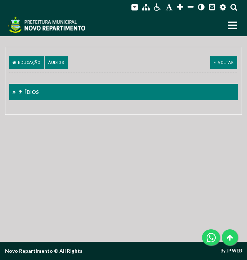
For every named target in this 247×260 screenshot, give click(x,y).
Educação (27, 62)
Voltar (224, 62)
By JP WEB (231, 251)
